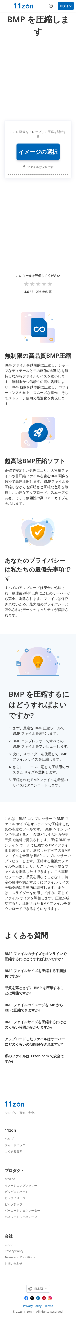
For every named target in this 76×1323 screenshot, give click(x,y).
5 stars (50, 283)
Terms (49, 1306)
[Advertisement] (38, 77)
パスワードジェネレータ (21, 1217)
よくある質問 (13, 1151)
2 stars (32, 283)
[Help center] (51, 6)
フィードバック (15, 1145)
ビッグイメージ (15, 1198)
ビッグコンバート (16, 1192)
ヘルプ (9, 1139)
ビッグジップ (13, 1204)
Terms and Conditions (20, 1257)
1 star (26, 283)
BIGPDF (10, 1179)
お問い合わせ (13, 1263)
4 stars (44, 283)
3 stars (38, 283)
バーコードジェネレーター (22, 1210)
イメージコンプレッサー (21, 1185)
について (10, 1245)
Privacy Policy (14, 1251)
